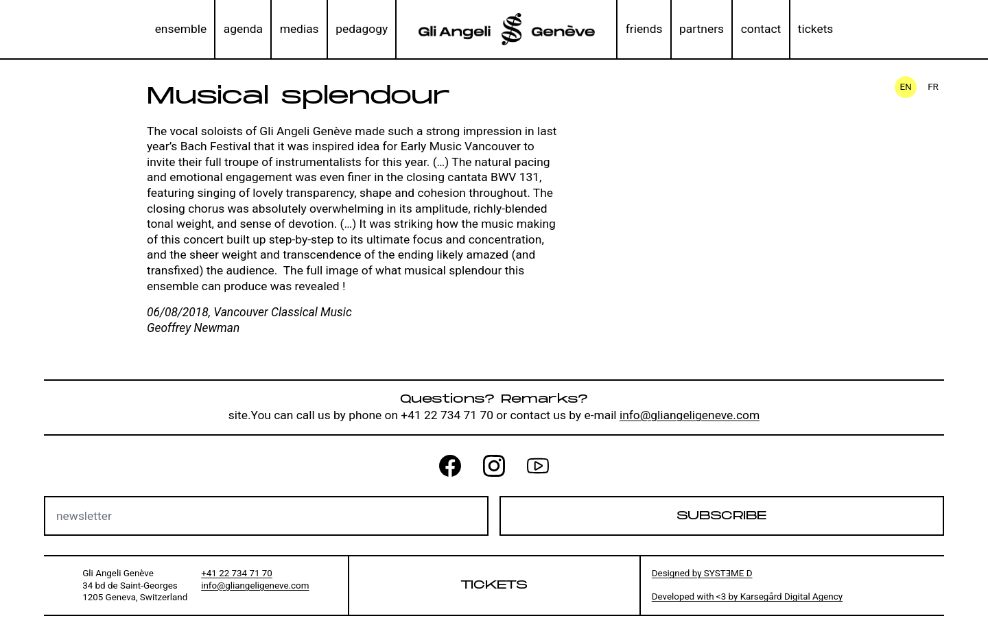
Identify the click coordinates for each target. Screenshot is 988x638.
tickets (816, 29)
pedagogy (362, 29)
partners (701, 29)
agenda (243, 29)
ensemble (181, 29)
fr (933, 87)
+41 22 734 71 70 (236, 573)
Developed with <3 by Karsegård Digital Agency (747, 596)
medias (299, 29)
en (905, 87)
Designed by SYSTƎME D (702, 573)
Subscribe (721, 515)
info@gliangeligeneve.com (690, 415)
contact (761, 29)
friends (644, 29)
